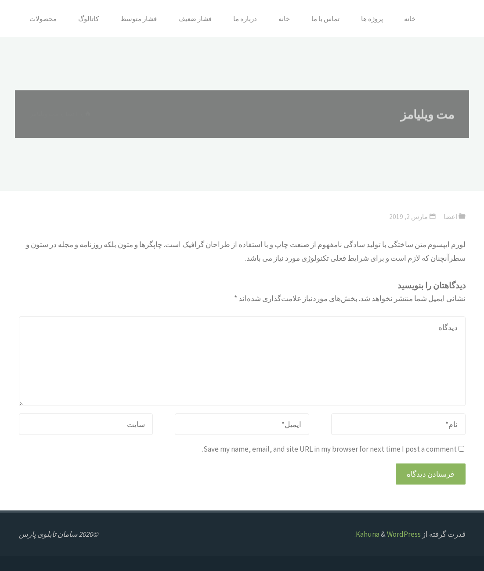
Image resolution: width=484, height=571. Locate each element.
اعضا (450, 216)
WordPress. (387, 534)
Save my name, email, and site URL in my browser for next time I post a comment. (333, 449)
